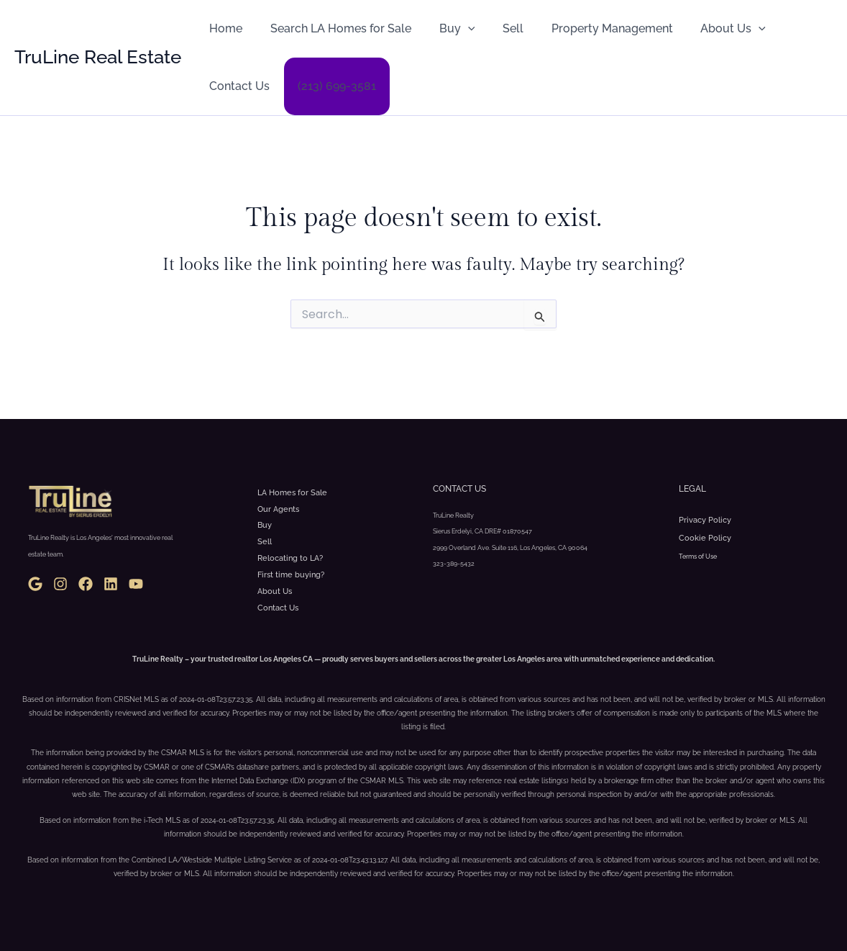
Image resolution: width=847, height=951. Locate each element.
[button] (456, 29)
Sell (496, 28)
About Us (707, 29)
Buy (445, 29)
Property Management (590, 28)
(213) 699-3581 (329, 86)
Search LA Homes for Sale (333, 28)
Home (223, 28)
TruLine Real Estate (97, 57)
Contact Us (237, 86)
